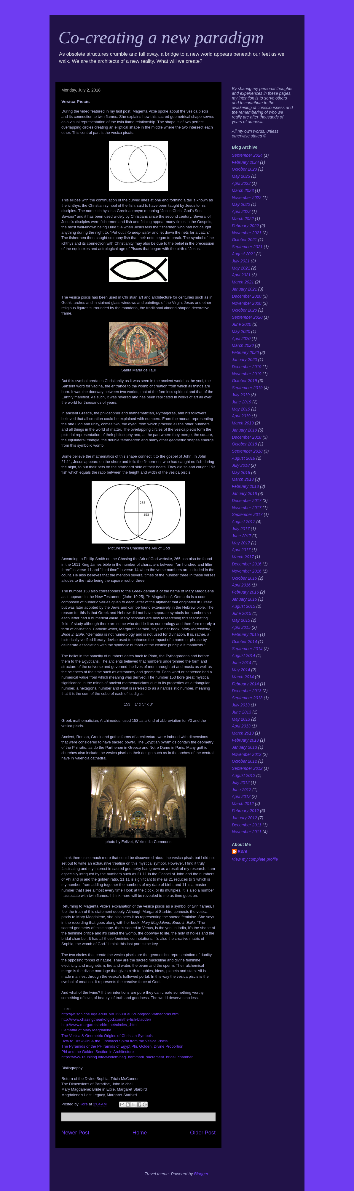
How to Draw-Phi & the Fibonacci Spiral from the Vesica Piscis (114, 1041)
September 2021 (247, 246)
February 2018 (245, 486)
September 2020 (247, 317)
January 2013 (244, 747)
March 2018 (243, 479)
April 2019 (241, 415)
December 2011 (246, 825)
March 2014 (243, 676)
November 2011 (246, 831)
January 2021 (244, 289)
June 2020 (241, 324)
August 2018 (243, 458)
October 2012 (244, 761)
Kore (242, 851)
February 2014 (245, 684)
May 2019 (241, 409)
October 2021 (244, 239)
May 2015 (241, 620)
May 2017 (241, 543)
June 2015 (241, 613)
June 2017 (241, 535)
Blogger (201, 1173)
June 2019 (241, 402)
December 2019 (246, 366)
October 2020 (244, 310)
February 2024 (245, 162)
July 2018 (241, 465)
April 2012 (241, 796)
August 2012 (243, 775)
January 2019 (244, 430)
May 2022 (241, 204)
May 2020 (241, 331)
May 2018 (241, 472)
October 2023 (244, 169)
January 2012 (244, 817)
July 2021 (241, 261)
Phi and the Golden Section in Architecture (97, 1051)
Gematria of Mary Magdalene (86, 1030)
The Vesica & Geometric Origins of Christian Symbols (107, 1035)
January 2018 (244, 493)
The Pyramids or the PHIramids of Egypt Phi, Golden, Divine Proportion (122, 1046)
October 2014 (244, 641)
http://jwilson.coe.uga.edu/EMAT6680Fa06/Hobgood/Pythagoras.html (120, 1014)
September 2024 (247, 155)
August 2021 (243, 253)
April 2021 (241, 274)
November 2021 (246, 232)
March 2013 (243, 733)
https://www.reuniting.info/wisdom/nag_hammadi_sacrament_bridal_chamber (127, 1057)
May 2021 (241, 268)
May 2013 (241, 719)
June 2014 (241, 662)
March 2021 (243, 282)
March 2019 (243, 423)
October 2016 (244, 578)
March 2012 (243, 803)
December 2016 (246, 564)
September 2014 (247, 648)
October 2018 (244, 444)
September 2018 (247, 451)
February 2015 (245, 634)
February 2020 (245, 352)
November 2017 (246, 507)
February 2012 (245, 810)
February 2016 (245, 592)
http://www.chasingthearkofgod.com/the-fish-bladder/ (106, 1019)
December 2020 (246, 296)
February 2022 (245, 225)
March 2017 (243, 556)
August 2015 (243, 606)
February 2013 (245, 740)
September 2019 (247, 387)
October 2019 (244, 380)
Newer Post (75, 1133)
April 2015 (241, 627)
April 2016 (241, 585)
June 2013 (241, 712)
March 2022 (243, 218)
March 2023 (243, 190)
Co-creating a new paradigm (161, 37)
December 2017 (246, 500)
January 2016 (244, 599)
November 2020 (246, 303)
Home (140, 1133)
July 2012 (241, 782)
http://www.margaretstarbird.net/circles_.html (99, 1024)
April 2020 (241, 338)
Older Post (203, 1133)
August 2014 (243, 655)
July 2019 (241, 394)
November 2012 (246, 754)
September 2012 (247, 768)
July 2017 (241, 528)
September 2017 (247, 514)
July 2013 (241, 705)
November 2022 (246, 197)
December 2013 (246, 690)
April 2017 (241, 549)
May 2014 (241, 669)
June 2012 (241, 789)
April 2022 (241, 211)
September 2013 (247, 697)
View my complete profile (255, 859)
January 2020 (244, 359)
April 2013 (241, 726)
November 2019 (246, 373)
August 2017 (243, 521)
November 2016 (246, 571)
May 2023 (241, 176)
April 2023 (241, 183)
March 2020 (243, 345)
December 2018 (246, 437)
